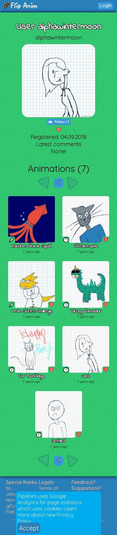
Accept (29, 528)
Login (105, 5)
